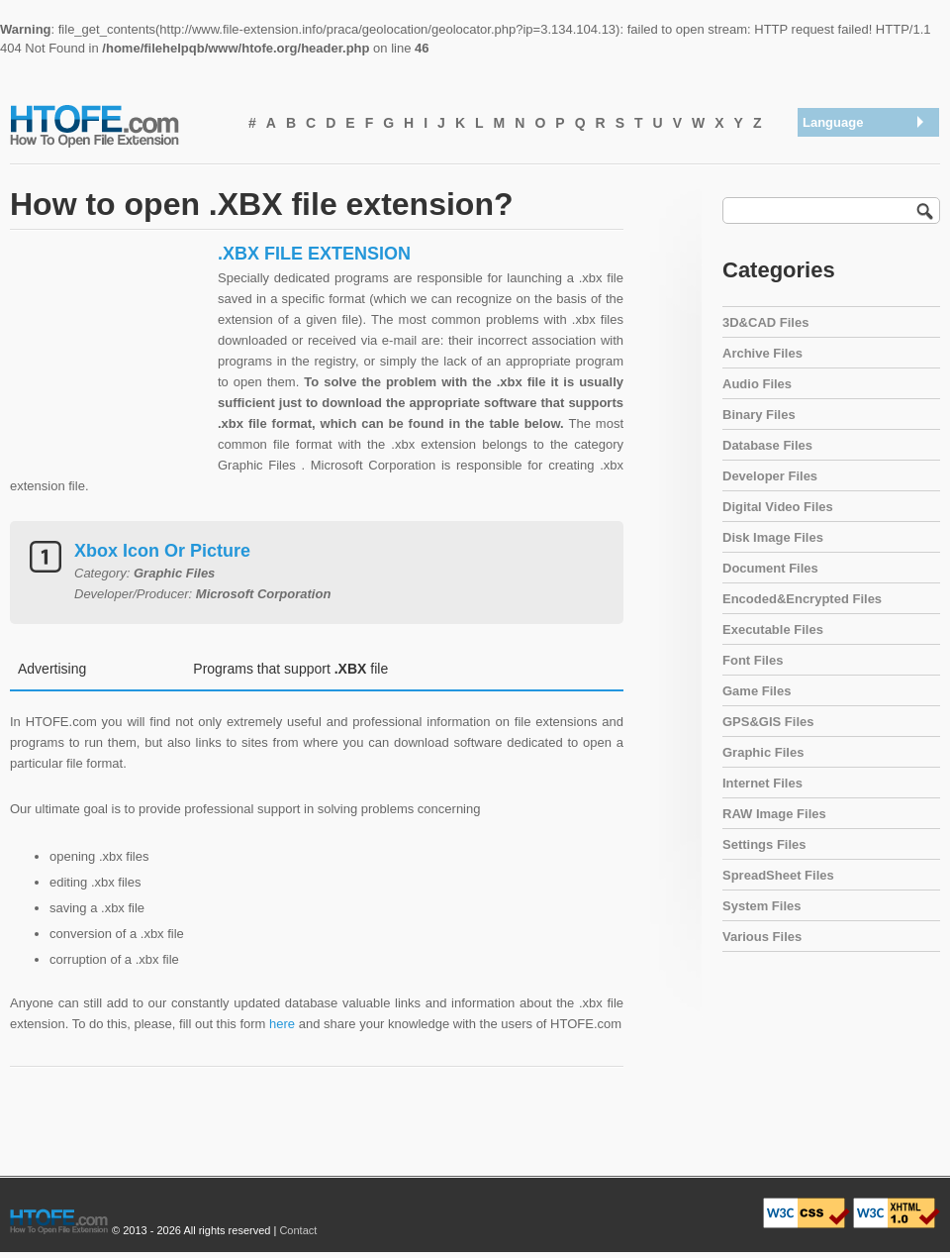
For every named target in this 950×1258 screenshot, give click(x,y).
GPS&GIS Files (767, 721)
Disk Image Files (772, 537)
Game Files (756, 690)
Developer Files (769, 476)
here (282, 1023)
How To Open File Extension (117, 125)
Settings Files (764, 844)
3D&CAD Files (765, 322)
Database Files (767, 445)
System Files (762, 905)
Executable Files (772, 629)
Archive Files (762, 353)
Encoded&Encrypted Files (802, 598)
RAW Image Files (774, 813)
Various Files (762, 936)
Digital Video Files (777, 506)
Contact (298, 1230)
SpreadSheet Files (778, 875)
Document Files (770, 568)
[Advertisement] (109, 366)
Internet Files (762, 783)
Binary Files (759, 414)
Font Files (752, 660)
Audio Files (757, 383)
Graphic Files (763, 752)
